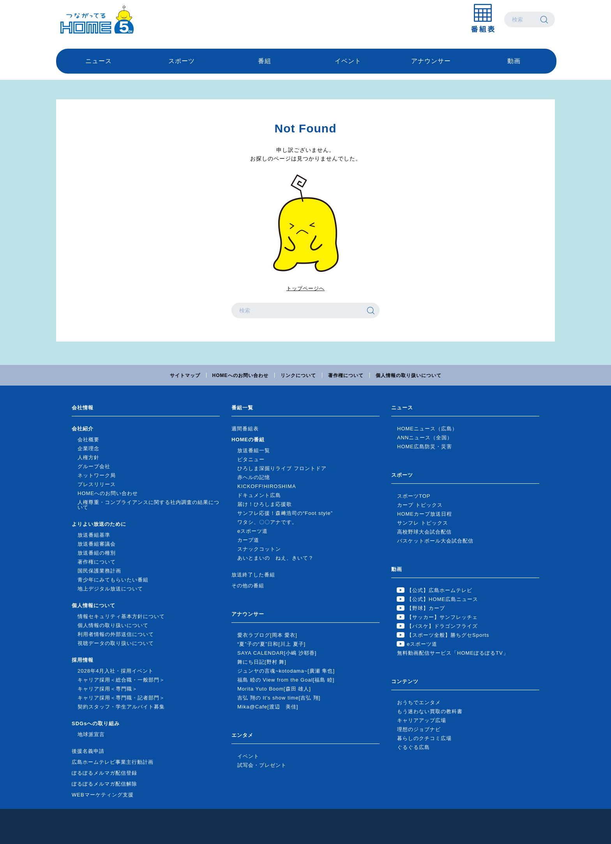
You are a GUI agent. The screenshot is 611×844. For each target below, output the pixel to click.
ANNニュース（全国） (424, 437)
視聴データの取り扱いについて (116, 643)
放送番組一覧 (253, 450)
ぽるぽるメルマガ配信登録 (104, 772)
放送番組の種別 (97, 552)
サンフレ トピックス (422, 522)
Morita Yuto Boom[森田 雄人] (274, 688)
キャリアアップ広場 (421, 720)
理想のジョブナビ (419, 729)
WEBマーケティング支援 (103, 794)
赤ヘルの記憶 (253, 477)
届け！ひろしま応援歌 (264, 504)
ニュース (98, 61)
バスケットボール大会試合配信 (435, 540)
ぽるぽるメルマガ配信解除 (104, 783)
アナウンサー (431, 61)
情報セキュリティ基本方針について (121, 616)
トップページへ (305, 288)
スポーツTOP (414, 496)
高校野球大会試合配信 (424, 531)
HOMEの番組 (248, 439)
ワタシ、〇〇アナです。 (267, 522)
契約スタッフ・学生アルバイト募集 (121, 706)
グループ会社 (94, 466)
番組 (264, 61)
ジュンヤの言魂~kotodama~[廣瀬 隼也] (286, 670)
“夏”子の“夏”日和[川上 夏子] (271, 644)
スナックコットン (259, 549)
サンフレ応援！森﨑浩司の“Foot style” (285, 513)
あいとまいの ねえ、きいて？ (275, 557)
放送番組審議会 (97, 543)
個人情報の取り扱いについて (408, 375)
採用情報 (83, 660)
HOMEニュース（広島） (427, 428)
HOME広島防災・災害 (424, 446)
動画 (514, 61)
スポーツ (181, 61)
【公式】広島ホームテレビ (439, 590)
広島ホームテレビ (97, 19)
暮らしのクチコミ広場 (424, 738)
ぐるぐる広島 (413, 747)
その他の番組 (247, 585)
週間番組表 (245, 428)
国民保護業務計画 (99, 570)
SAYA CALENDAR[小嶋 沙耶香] (276, 652)
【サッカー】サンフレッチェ (442, 617)
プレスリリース (97, 484)
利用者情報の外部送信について (116, 634)
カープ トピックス (420, 504)
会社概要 (88, 439)
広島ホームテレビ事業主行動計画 (113, 762)
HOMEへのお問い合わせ (240, 375)
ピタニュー (251, 459)
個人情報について (93, 605)
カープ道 (248, 540)
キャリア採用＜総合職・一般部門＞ (121, 679)
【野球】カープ (426, 608)
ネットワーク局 (97, 475)
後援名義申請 (88, 751)
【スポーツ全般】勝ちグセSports (448, 635)
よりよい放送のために (99, 524)
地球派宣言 (91, 734)
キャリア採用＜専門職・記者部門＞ (121, 697)
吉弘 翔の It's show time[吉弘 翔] (278, 697)
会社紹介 (83, 428)
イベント (348, 61)
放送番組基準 (94, 534)
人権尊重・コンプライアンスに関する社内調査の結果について (148, 505)
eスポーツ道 (252, 531)
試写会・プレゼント (261, 765)
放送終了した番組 (253, 574)
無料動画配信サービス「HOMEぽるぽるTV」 (453, 652)
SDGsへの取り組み (96, 723)
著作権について (346, 375)
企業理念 (88, 448)
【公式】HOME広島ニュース (442, 599)
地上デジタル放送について (110, 588)
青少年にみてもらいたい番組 (113, 579)
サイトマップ (185, 375)
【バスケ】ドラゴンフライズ (442, 626)
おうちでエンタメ (419, 702)
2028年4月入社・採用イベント (116, 670)
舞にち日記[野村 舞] (261, 661)
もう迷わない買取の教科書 (430, 711)
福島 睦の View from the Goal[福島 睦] (285, 679)
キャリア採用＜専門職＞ (108, 688)
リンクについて (298, 375)
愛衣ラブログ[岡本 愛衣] (267, 635)
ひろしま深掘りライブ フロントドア (282, 468)
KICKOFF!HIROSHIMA (266, 486)
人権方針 (88, 457)
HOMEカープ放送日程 (424, 513)
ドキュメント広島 (259, 495)
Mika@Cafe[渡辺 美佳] (267, 706)
